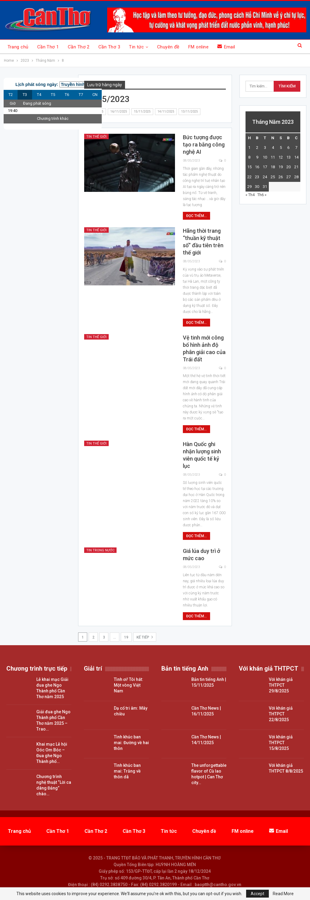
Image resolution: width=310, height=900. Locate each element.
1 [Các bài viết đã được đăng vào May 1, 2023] (249, 147)
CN (94, 94)
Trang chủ (18, 47)
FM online (198, 47)
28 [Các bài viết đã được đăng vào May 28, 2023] (296, 177)
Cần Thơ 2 (79, 47)
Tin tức (136, 47)
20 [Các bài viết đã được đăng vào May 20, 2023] (288, 167)
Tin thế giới (96, 137)
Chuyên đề (168, 47)
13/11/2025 (189, 111)
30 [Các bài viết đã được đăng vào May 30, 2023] (257, 186)
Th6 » (261, 194)
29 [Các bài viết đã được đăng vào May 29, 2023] (249, 186)
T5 (53, 94)
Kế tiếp (145, 637)
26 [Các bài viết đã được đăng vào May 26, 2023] (281, 177)
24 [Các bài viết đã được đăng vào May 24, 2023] (265, 177)
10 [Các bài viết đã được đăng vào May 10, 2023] (265, 157)
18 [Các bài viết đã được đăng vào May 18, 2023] (273, 167)
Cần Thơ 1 (48, 47)
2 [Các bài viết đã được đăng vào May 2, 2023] (257, 147)
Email (226, 47)
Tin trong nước (100, 550)
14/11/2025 (165, 111)
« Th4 (250, 194)
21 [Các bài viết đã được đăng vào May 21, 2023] (296, 167)
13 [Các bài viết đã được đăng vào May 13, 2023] (288, 157)
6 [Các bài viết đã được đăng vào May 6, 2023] (288, 147)
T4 (39, 94)
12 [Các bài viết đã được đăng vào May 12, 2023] (281, 157)
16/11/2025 (118, 111)
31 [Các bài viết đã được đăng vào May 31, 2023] (265, 186)
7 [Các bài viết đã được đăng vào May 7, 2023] (296, 147)
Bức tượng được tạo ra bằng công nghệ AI (204, 144)
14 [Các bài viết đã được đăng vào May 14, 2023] (296, 157)
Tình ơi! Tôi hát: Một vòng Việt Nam (128, 685)
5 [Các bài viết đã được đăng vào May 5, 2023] (281, 147)
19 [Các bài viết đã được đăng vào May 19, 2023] (281, 167)
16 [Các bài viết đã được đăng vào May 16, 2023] (257, 167)
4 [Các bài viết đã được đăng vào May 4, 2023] (273, 147)
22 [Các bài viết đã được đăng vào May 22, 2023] (249, 177)
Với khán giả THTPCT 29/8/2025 (281, 685)
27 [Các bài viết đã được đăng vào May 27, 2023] (288, 177)
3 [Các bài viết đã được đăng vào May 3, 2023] (265, 147)
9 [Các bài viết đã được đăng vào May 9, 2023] (257, 157)
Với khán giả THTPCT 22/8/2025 (281, 714)
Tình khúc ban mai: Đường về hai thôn (131, 742)
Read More (283, 894)
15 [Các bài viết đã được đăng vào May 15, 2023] (249, 167)
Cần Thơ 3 (109, 47)
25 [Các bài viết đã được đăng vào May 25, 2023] (273, 177)
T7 (81, 94)
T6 (67, 94)
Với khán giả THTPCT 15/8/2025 (281, 742)
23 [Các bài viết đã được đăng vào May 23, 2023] (257, 177)
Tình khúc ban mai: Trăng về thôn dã (127, 771)
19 (126, 637)
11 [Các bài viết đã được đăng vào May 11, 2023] (273, 157)
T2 (10, 94)
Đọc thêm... (196, 216)
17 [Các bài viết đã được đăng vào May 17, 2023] (265, 167)
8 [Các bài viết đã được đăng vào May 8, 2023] (249, 157)
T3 (25, 94)
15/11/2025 (142, 111)
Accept (257, 893)
